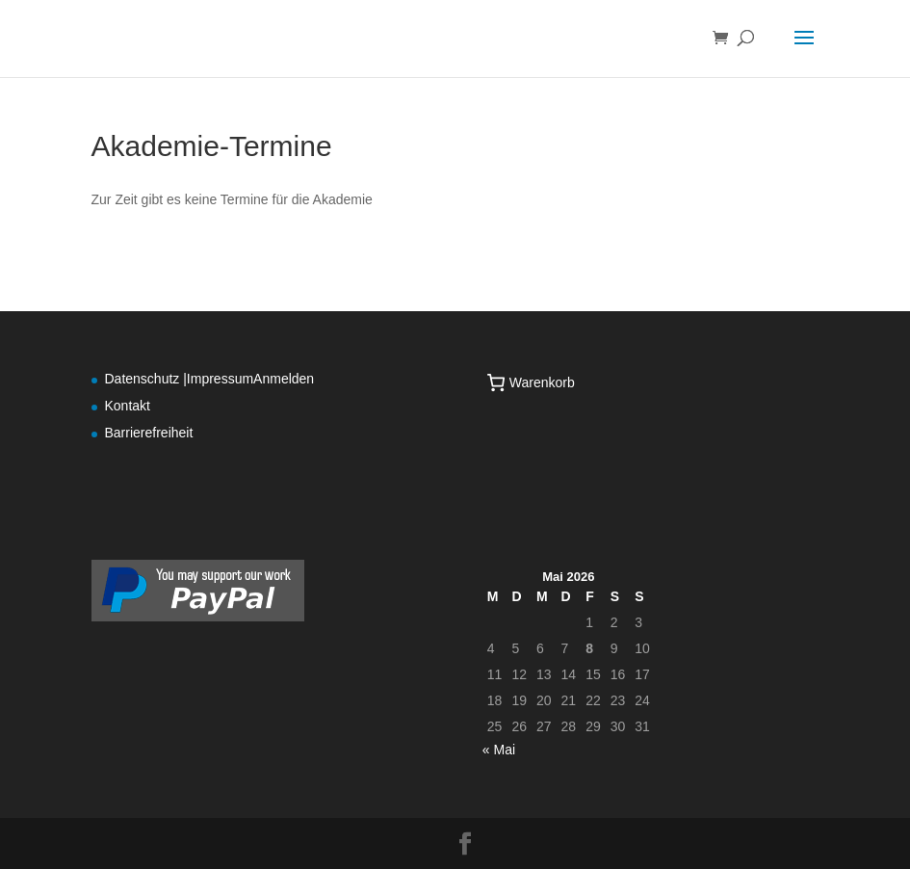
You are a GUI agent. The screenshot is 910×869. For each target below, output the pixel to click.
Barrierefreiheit (149, 432)
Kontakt (127, 405)
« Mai (498, 749)
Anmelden (283, 378)
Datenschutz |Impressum (179, 378)
